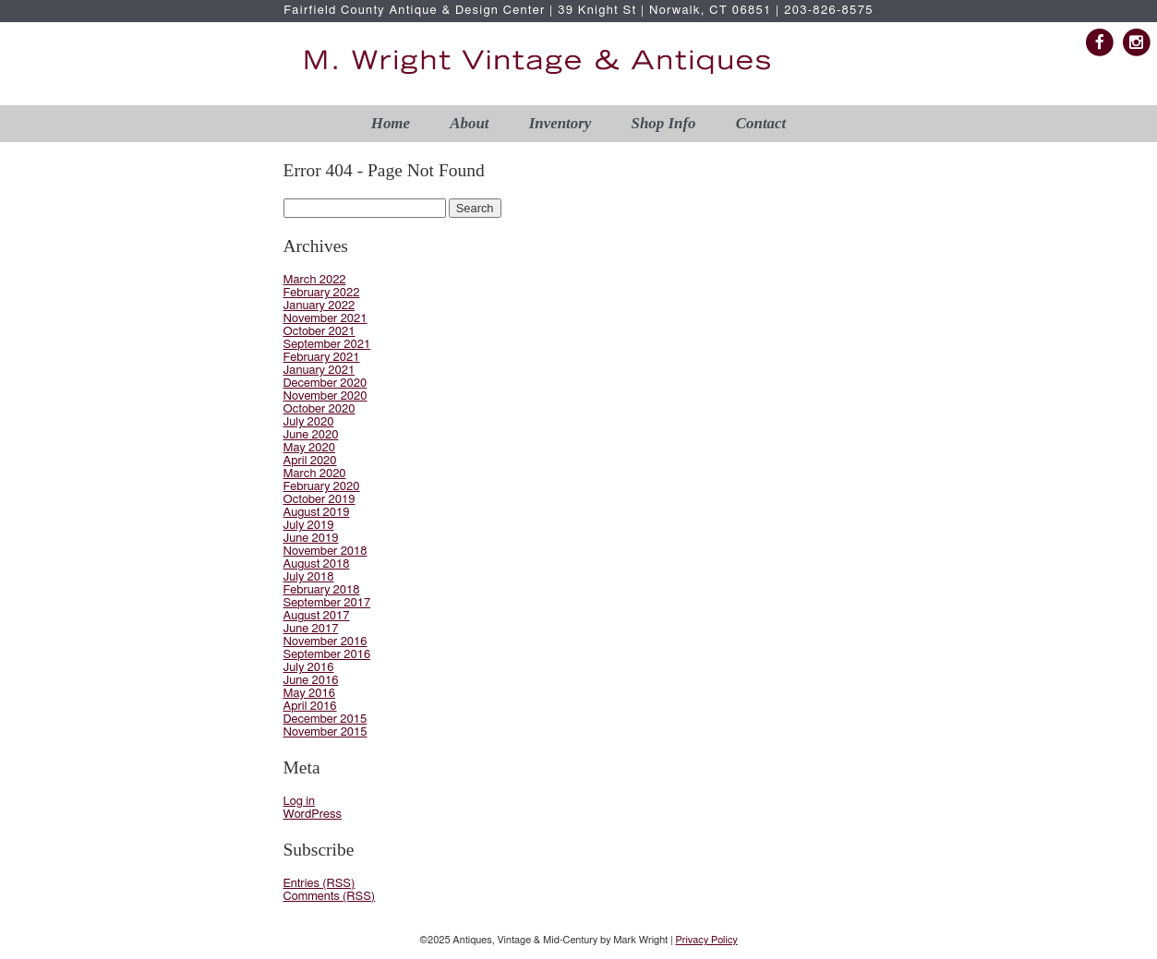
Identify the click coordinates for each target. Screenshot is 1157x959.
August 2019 (316, 513)
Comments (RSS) (329, 897)
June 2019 (311, 539)
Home (390, 123)
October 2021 (319, 332)
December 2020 (325, 384)
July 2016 (308, 668)
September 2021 (327, 345)
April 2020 (310, 461)
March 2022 (314, 280)
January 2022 (319, 306)
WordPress (312, 815)
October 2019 (319, 500)
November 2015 (325, 732)
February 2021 (321, 358)
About (469, 123)
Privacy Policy (706, 940)
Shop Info (664, 123)
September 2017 (327, 603)
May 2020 (309, 448)
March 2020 (314, 474)
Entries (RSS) (319, 884)
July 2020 (308, 422)
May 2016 (309, 694)
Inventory (560, 123)
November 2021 (325, 319)
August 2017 (316, 616)
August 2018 (316, 564)
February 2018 (321, 590)
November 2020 (325, 396)
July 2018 (308, 577)
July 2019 (308, 526)
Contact (761, 123)
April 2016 (310, 707)
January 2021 (319, 371)
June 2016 (311, 681)
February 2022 (321, 293)
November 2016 (325, 642)
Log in (299, 802)
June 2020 (311, 435)
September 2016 (327, 655)
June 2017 (311, 629)
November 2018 (325, 551)
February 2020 (321, 487)
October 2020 (319, 409)
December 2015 (325, 719)
